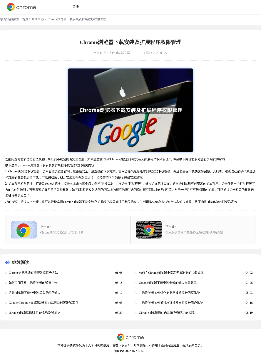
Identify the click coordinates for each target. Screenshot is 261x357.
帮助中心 (38, 19)
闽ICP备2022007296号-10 (130, 351)
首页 (75, 6)
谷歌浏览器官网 (119, 53)
